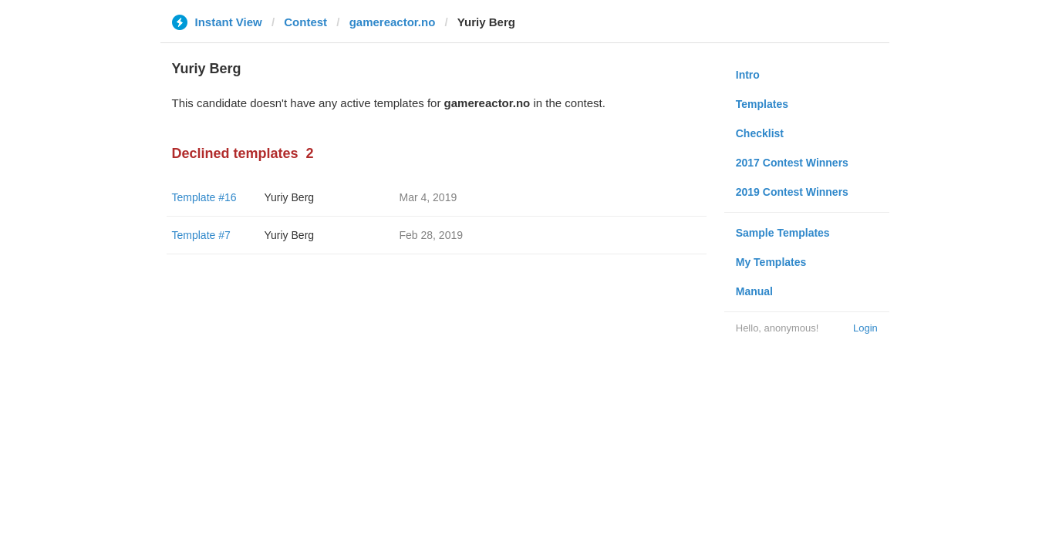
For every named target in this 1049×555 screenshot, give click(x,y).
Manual (754, 291)
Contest (305, 22)
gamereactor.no (392, 22)
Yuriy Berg (290, 197)
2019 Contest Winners (792, 192)
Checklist (760, 133)
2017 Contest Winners (792, 162)
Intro (748, 75)
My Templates (771, 262)
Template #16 (204, 197)
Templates (762, 104)
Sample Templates (783, 233)
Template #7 (201, 235)
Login (865, 328)
